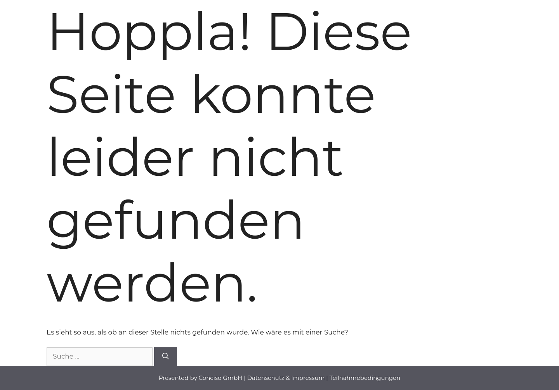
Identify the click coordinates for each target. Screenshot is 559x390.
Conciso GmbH (221, 377)
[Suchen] (165, 356)
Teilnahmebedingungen (365, 377)
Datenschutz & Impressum (286, 377)
